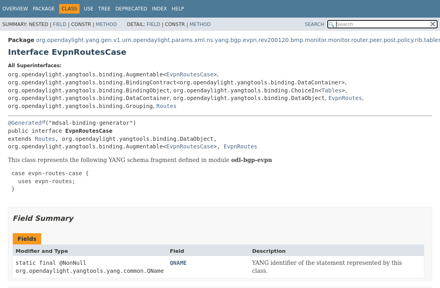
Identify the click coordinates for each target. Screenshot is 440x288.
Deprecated (131, 9)
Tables (331, 90)
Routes (166, 106)
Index (159, 9)
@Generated (25, 123)
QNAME (178, 263)
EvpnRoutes (345, 98)
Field (59, 24)
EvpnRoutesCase (189, 74)
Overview (15, 9)
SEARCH (315, 24)
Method (106, 24)
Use (89, 9)
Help (178, 9)
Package (44, 9)
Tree (104, 9)
